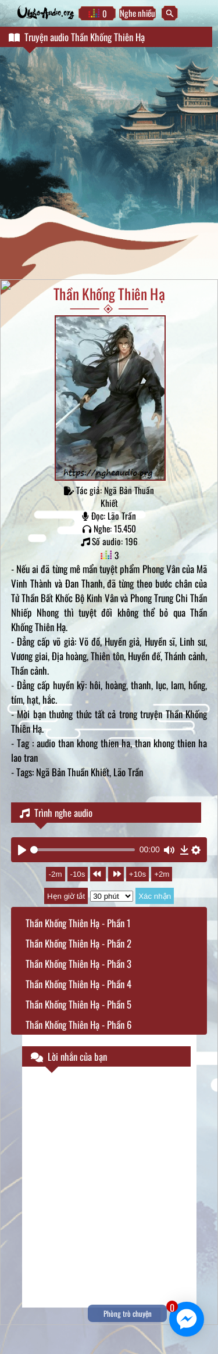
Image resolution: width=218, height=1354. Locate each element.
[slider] (82, 849)
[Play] (22, 850)
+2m (161, 874)
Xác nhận (154, 896)
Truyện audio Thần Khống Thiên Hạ (77, 37)
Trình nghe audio (56, 812)
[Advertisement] (109, 164)
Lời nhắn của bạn (69, 1056)
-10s (77, 874)
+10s (137, 874)
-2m (55, 874)
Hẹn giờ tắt (66, 896)
